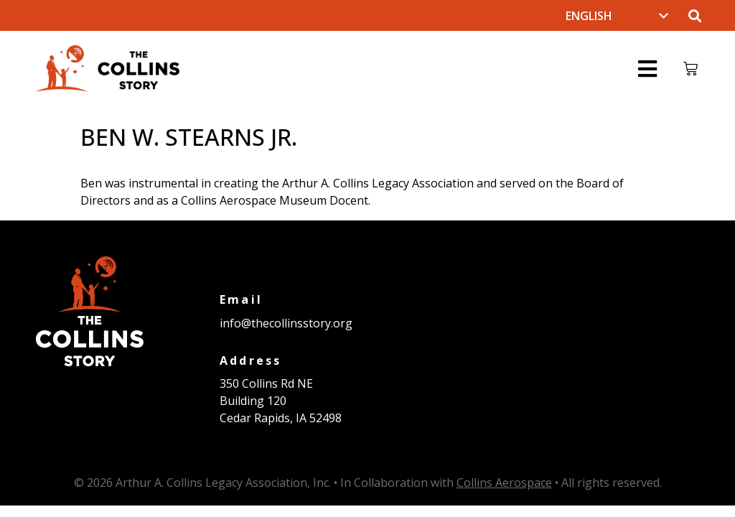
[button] (694, 15)
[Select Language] (617, 15)
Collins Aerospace (504, 482)
